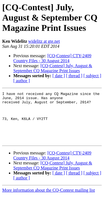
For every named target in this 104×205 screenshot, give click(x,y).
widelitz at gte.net (44, 41)
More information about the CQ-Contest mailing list (48, 200)
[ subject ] (92, 75)
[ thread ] (74, 75)
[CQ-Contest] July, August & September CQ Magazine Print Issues (52, 68)
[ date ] (58, 75)
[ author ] (21, 80)
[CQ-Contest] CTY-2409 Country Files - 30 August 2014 (52, 58)
